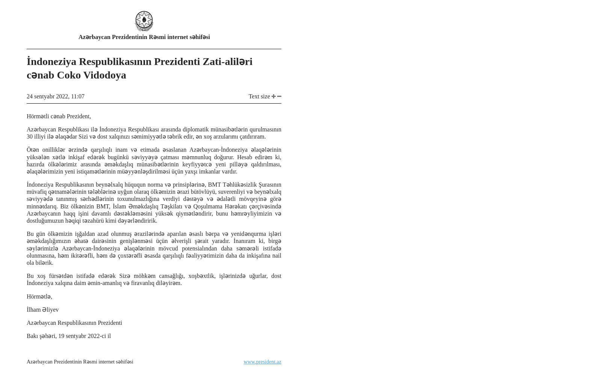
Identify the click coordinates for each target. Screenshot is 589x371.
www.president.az (262, 362)
